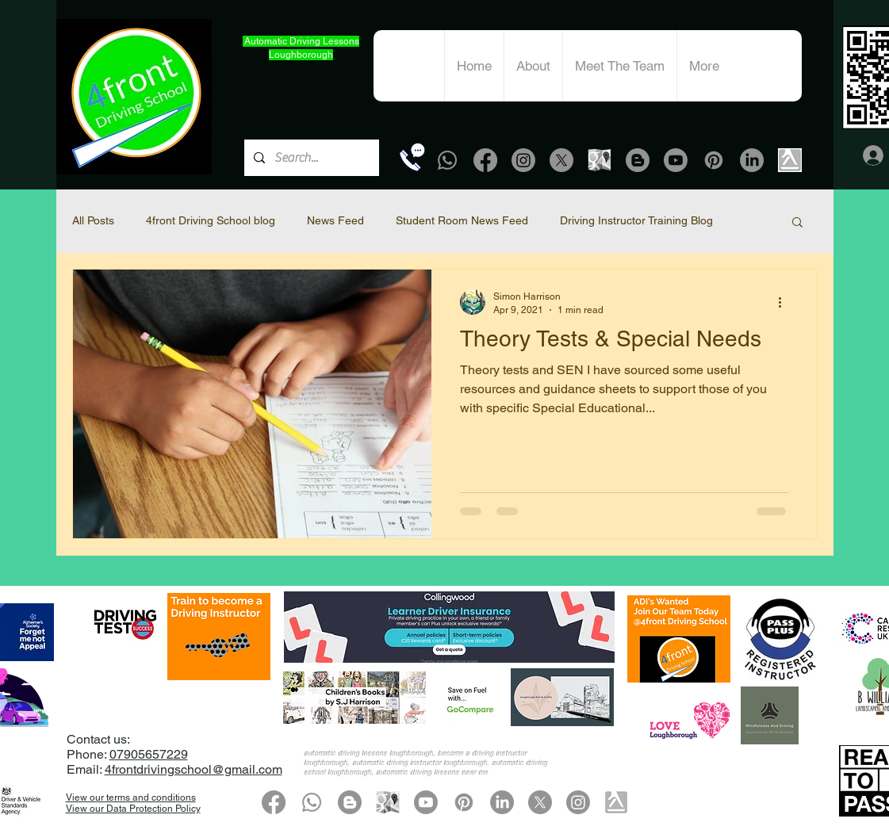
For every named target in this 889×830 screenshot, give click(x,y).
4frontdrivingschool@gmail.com (193, 769)
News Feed (335, 220)
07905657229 (148, 754)
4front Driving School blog (210, 220)
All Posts (93, 220)
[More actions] (785, 302)
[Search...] (310, 158)
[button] (797, 223)
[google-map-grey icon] (599, 160)
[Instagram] (523, 160)
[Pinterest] (714, 160)
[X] (561, 160)
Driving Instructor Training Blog (636, 220)
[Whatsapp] (447, 160)
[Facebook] (485, 160)
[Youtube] (676, 160)
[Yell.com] (790, 160)
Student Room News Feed (462, 220)
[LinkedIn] (752, 160)
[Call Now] (412, 157)
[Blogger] (638, 160)
